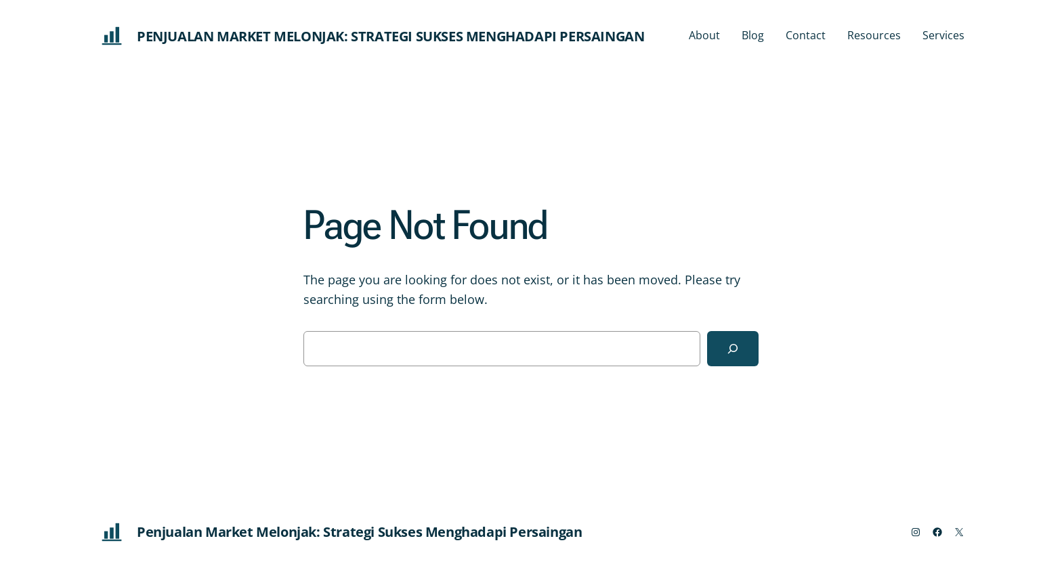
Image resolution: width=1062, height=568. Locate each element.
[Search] (733, 348)
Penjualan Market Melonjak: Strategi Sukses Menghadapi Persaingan (390, 36)
